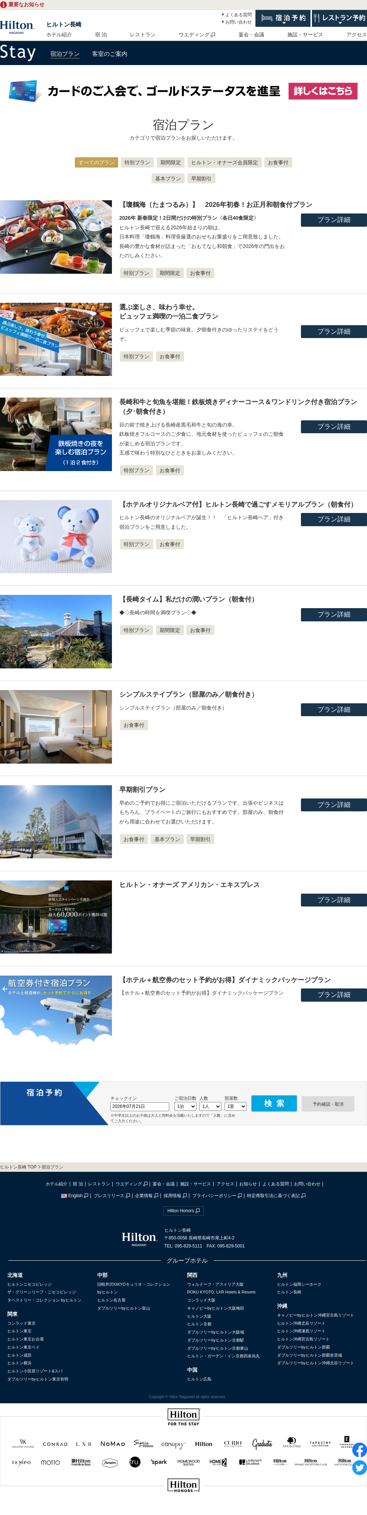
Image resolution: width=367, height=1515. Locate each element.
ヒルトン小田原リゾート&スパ (34, 1371)
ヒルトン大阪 (199, 1316)
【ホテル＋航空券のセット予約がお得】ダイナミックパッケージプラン (225, 980)
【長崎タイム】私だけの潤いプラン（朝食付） (188, 599)
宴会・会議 (251, 34)
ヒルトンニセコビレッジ (29, 1284)
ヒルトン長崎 (63, 24)
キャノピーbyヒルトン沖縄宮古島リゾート (315, 1315)
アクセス (356, 34)
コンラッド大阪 (201, 1300)
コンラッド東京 (21, 1323)
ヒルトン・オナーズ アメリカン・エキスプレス (189, 884)
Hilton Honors (180, 1210)
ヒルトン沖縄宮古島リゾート (303, 1339)
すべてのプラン (97, 162)
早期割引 (201, 179)
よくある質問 (238, 14)
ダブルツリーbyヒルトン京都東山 (217, 1348)
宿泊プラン (65, 54)
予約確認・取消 (328, 1104)
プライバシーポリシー (214, 1195)
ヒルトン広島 (199, 1379)
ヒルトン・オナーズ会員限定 (224, 162)
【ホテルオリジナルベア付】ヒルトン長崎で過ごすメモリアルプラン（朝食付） (238, 504)
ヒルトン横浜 (19, 1363)
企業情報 (144, 1195)
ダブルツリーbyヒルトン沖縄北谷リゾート (315, 1363)
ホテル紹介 (59, 34)
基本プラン (168, 179)
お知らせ (248, 1183)
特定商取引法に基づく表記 (273, 1195)
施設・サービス (305, 34)
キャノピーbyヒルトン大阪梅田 (215, 1308)
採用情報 (172, 1195)
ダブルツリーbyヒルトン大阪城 (215, 1332)
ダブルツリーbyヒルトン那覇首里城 (309, 1355)
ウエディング (194, 34)
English (72, 1195)
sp (183, 1510)
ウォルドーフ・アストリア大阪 (215, 1284)
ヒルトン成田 (19, 1355)
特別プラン (137, 162)
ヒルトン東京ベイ (23, 1347)
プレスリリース (109, 1195)
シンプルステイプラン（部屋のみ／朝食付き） (188, 694)
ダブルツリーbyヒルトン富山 (123, 1308)
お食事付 (278, 162)
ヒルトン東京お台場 (25, 1339)
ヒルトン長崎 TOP (18, 1167)
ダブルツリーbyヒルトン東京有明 (37, 1379)
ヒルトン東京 (19, 1331)
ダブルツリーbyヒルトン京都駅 (215, 1340)
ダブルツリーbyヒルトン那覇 (303, 1347)
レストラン (143, 34)
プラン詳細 (333, 219)
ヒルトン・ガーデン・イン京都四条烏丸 (223, 1356)
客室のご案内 (109, 54)
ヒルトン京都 (199, 1324)
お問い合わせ (238, 22)
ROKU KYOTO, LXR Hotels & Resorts (221, 1292)
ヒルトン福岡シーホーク (299, 1284)
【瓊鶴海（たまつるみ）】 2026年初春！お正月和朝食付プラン (215, 204)
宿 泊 (101, 34)
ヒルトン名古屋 (111, 1300)
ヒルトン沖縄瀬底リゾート (301, 1331)
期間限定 (170, 162)
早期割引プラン (142, 789)
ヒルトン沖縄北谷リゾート (301, 1323)
